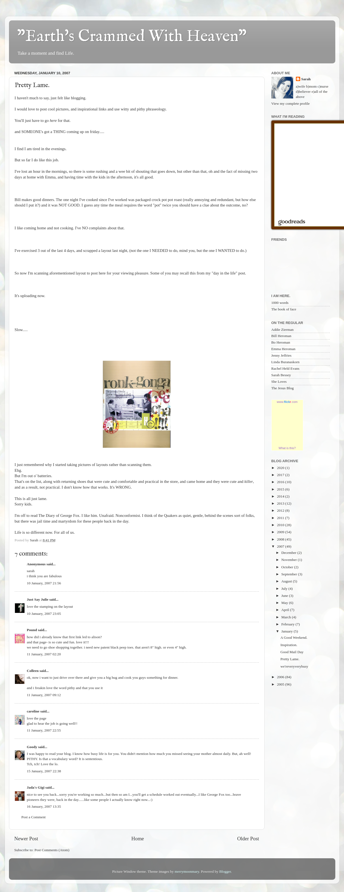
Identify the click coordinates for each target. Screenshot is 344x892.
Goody (32, 747)
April (285, 610)
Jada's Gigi (36, 787)
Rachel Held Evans (285, 368)
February (288, 624)
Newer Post (26, 838)
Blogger (225, 871)
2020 (281, 468)
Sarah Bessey (281, 375)
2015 (281, 489)
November (289, 560)
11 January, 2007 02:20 (44, 654)
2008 (281, 539)
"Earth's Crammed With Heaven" (132, 36)
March (286, 617)
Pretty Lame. (289, 659)
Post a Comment (33, 817)
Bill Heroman (281, 336)
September (289, 574)
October (287, 567)
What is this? (287, 448)
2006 (281, 677)
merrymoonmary (187, 871)
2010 (281, 525)
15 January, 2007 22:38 (44, 771)
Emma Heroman (283, 349)
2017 (281, 475)
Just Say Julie (38, 599)
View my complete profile (290, 103)
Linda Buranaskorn (285, 362)
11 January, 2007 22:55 (44, 730)
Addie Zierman (282, 330)
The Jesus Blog (282, 388)
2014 (281, 496)
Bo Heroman (280, 342)
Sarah (306, 79)
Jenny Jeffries (281, 355)
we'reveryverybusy (294, 666)
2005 (281, 684)
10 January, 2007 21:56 (44, 583)
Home (137, 838)
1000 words (280, 303)
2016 (281, 482)
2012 (281, 510)
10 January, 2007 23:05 (44, 614)
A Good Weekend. (293, 637)
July (285, 589)
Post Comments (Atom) (52, 850)
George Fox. (70, 515)
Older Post (248, 838)
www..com (287, 401)
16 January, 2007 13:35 (44, 806)
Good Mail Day (291, 652)
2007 (281, 546)
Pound (32, 630)
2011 (281, 518)
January (287, 631)
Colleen (33, 671)
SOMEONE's (32, 131)
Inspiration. (288, 645)
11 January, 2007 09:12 (44, 695)
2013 (281, 503)
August (287, 581)
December (289, 553)
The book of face (283, 309)
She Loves (279, 381)
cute (106, 481)
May (285, 603)
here (53, 120)
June (285, 596)
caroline (33, 711)
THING (59, 131)
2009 (281, 532)
